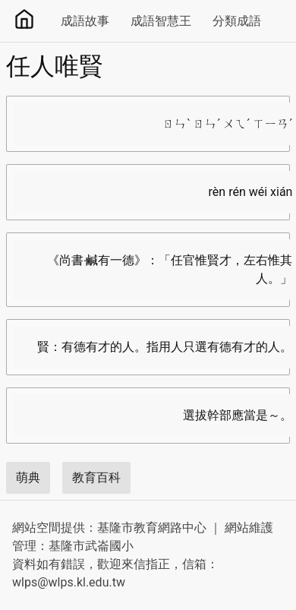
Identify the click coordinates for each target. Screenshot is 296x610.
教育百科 (96, 477)
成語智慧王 (161, 21)
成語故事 (85, 21)
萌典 (28, 477)
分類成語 (237, 21)
